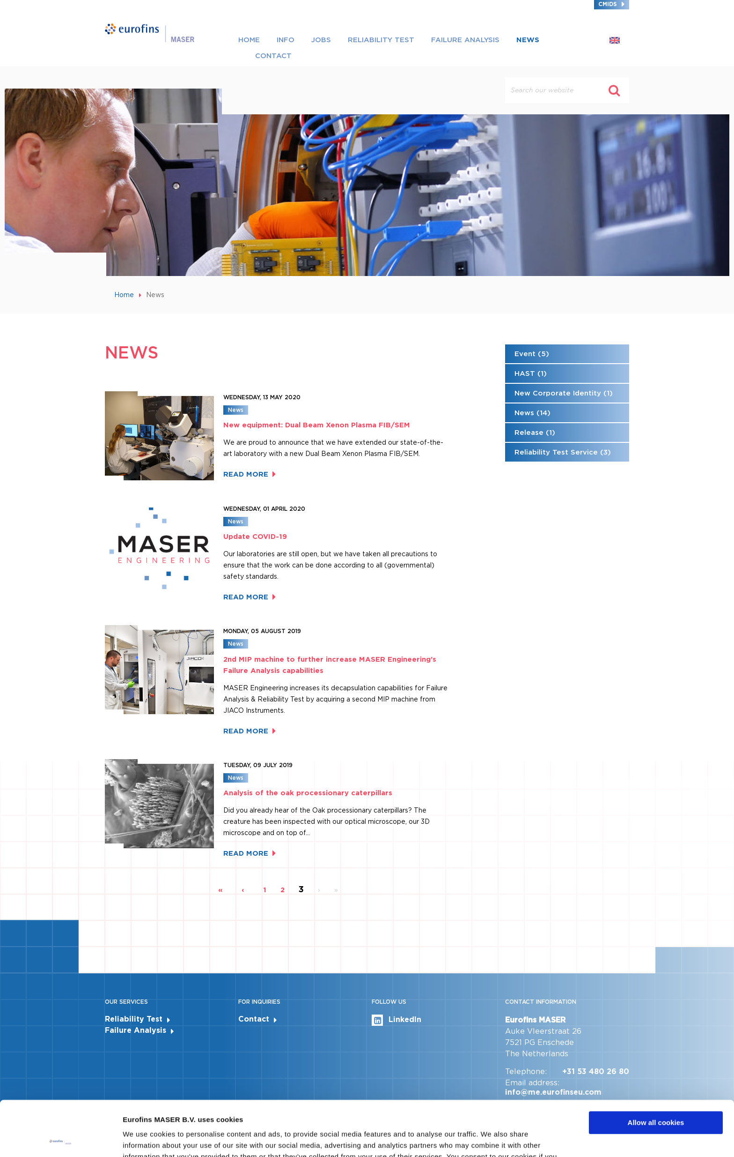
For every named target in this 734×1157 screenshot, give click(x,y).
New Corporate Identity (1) (563, 393)
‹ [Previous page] (243, 890)
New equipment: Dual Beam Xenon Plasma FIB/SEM (316, 425)
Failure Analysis (465, 40)
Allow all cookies (656, 1068)
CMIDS (607, 3)
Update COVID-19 (255, 536)
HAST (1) (530, 373)
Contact (273, 56)
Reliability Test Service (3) (562, 452)
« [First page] (220, 890)
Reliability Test (381, 40)
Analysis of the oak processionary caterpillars (307, 793)
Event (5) (531, 354)
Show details (144, 1138)
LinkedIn (396, 1020)
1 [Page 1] (264, 890)
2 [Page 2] (282, 890)
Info (285, 40)
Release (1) (534, 432)
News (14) (532, 413)
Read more (245, 474)
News (527, 40)
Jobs (321, 40)
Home (249, 40)
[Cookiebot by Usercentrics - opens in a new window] (61, 1139)
